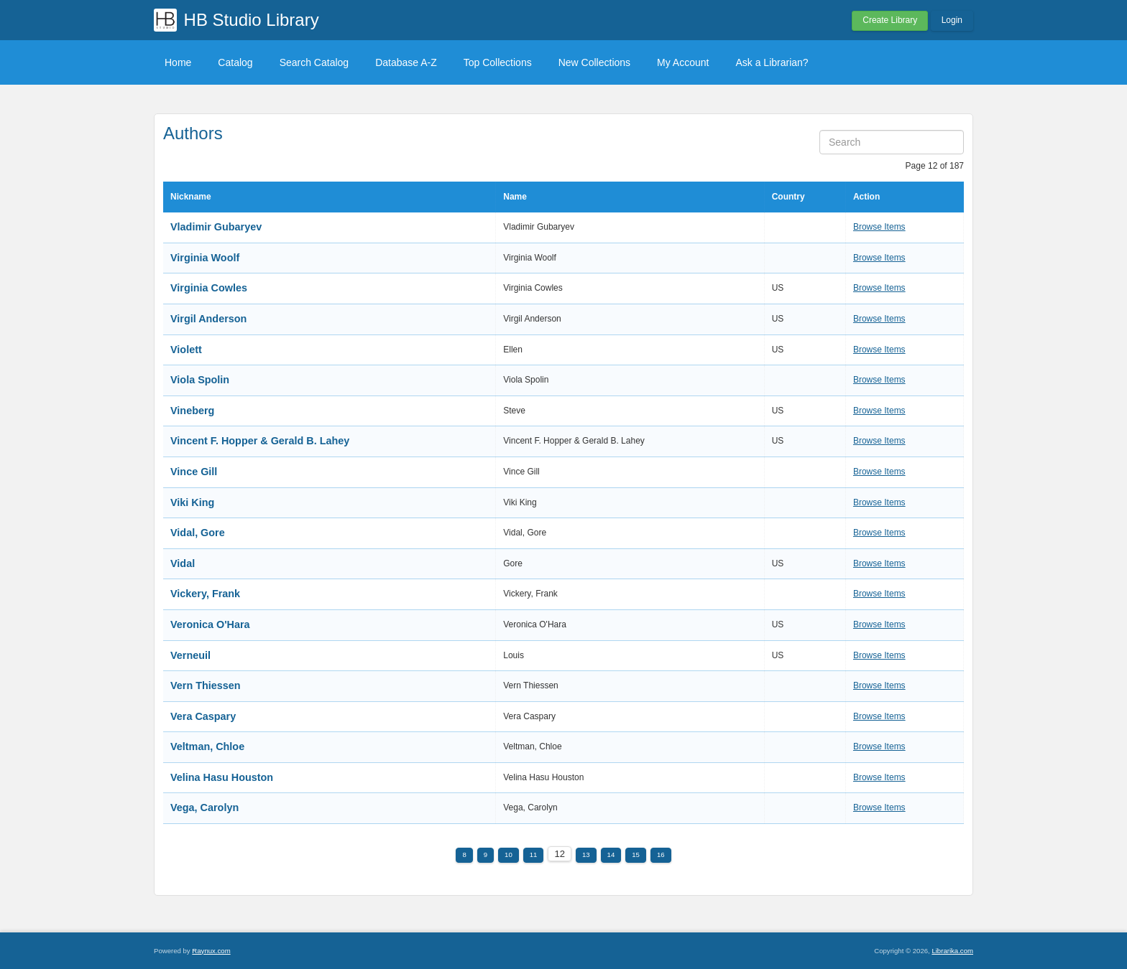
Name (515, 197)
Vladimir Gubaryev (216, 227)
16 (661, 854)
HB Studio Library (251, 19)
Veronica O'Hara (210, 624)
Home (178, 62)
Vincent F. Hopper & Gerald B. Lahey (259, 440)
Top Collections (498, 62)
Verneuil (190, 655)
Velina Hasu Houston (221, 777)
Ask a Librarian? (771, 62)
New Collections (594, 62)
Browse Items (879, 227)
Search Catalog (314, 62)
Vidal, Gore (197, 532)
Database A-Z (406, 62)
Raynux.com (211, 951)
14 (611, 854)
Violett (186, 349)
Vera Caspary (203, 716)
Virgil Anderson (208, 318)
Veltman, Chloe (207, 746)
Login (952, 20)
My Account (683, 62)
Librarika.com (952, 951)
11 (534, 854)
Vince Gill (193, 471)
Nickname (190, 197)
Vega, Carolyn (204, 807)
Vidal (182, 563)
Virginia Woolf (204, 257)
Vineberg (192, 410)
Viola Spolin (199, 379)
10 (508, 854)
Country (788, 197)
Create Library (889, 20)
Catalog (235, 62)
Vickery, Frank (205, 593)
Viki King (192, 502)
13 (586, 854)
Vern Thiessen (205, 685)
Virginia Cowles (208, 288)
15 (636, 854)
